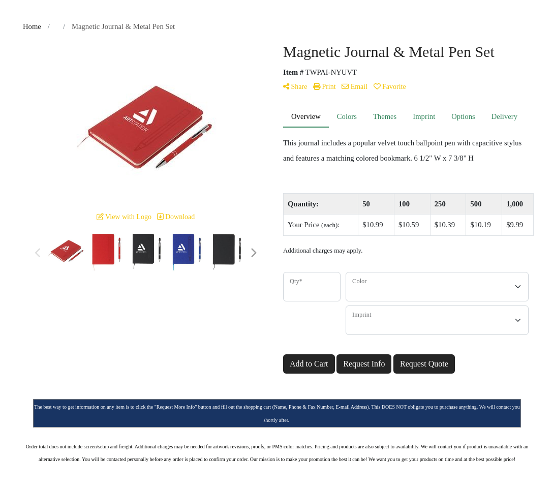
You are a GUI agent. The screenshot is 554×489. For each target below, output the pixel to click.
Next (253, 253)
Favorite (390, 86)
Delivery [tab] (504, 116)
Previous (38, 253)
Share (295, 86)
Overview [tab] (306, 116)
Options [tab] (463, 116)
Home (32, 26)
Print (324, 86)
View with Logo (124, 217)
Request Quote (424, 363)
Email (354, 86)
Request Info (364, 363)
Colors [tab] (347, 116)
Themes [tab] (384, 116)
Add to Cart (309, 363)
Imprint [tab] (424, 116)
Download (176, 217)
